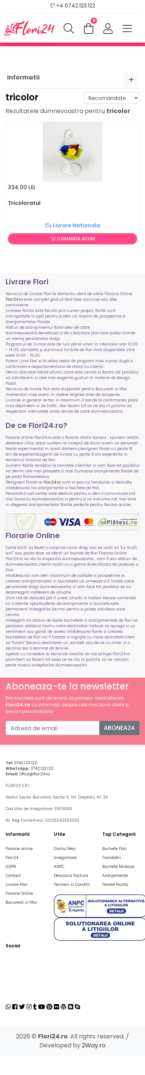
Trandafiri (111, 857)
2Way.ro (94, 1045)
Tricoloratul (24, 203)
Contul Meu (65, 848)
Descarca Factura (71, 875)
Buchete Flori (114, 848)
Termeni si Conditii (72, 884)
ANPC (59, 866)
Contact (13, 875)
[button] (108, 29)
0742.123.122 (25, 763)
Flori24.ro (14, 299)
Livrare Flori (17, 884)
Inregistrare (65, 857)
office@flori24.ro (34, 774)
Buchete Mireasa (118, 866)
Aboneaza (119, 728)
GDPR (11, 866)
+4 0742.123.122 (75, 5)
